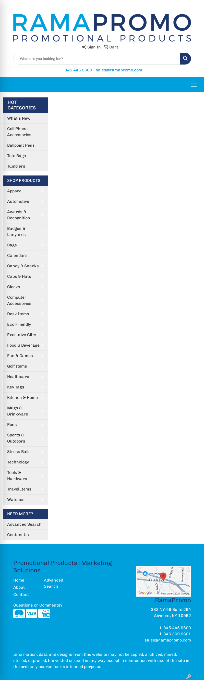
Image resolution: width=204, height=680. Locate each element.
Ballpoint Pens (21, 145)
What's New (18, 118)
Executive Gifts (21, 334)
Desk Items (18, 313)
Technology (18, 462)
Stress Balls (19, 451)
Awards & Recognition (18, 214)
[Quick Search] (96, 59)
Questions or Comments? (37, 605)
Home (18, 580)
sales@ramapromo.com (119, 70)
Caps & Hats (19, 276)
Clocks (13, 286)
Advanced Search (24, 524)
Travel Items (19, 489)
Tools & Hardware (17, 475)
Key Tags (15, 387)
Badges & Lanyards (16, 231)
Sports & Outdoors (16, 438)
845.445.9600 (78, 70)
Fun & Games (20, 355)
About (19, 587)
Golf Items (17, 366)
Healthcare (18, 376)
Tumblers (16, 166)
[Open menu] (194, 85)
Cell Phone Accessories (19, 131)
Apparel (14, 190)
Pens (12, 424)
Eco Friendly (19, 324)
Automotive (18, 201)
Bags (12, 245)
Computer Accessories (19, 300)
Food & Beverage (23, 345)
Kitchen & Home (22, 397)
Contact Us (18, 534)
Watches (16, 499)
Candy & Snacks (23, 265)
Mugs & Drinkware (17, 411)
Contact (21, 594)
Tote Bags (16, 155)
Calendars (17, 255)
